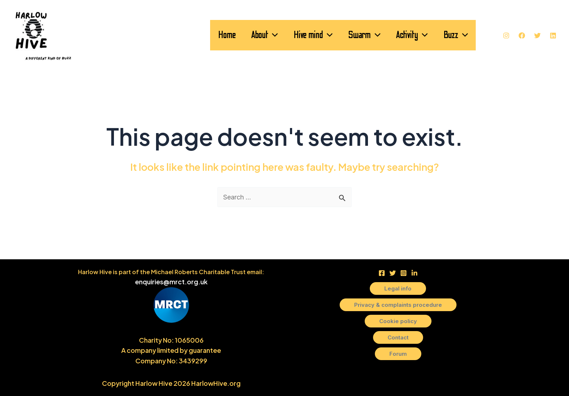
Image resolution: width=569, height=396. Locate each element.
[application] (251, 35)
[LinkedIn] (414, 273)
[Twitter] (537, 35)
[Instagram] (506, 35)
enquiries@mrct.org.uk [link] (171, 281)
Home (200, 35)
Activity (405, 35)
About (242, 35)
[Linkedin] (553, 35)
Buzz (453, 35)
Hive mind (296, 35)
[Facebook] (522, 35)
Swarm (352, 35)
